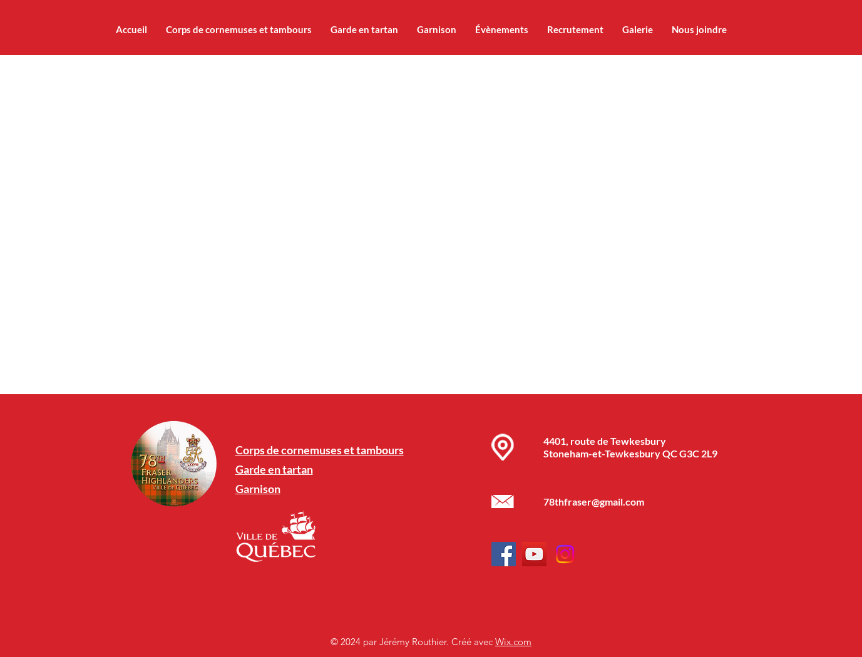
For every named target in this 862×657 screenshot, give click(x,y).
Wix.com (513, 642)
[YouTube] (534, 554)
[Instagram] (565, 554)
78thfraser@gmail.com (593, 501)
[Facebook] (503, 554)
